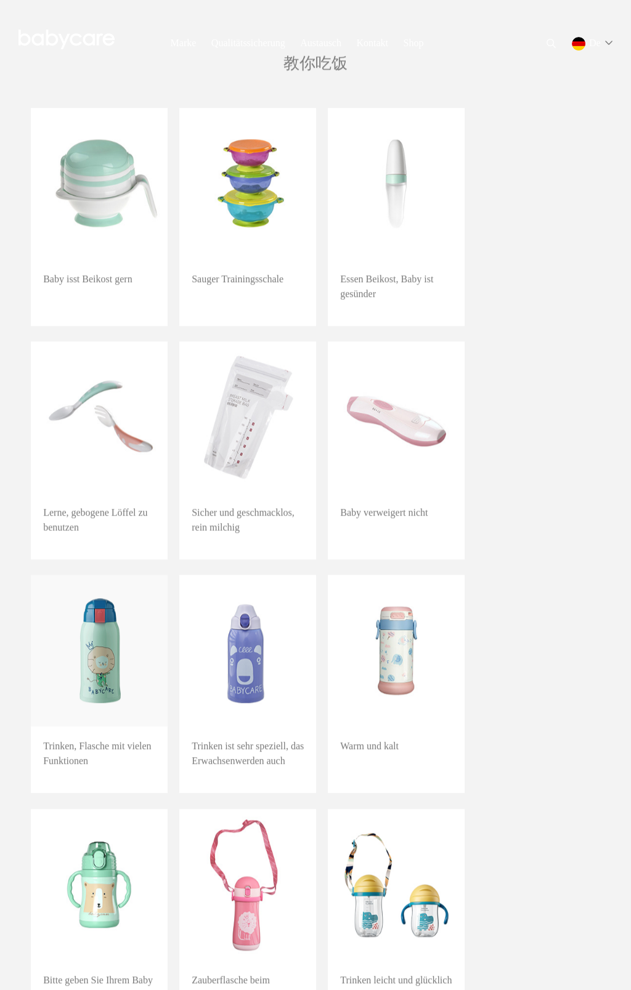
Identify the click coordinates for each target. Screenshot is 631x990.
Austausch (320, 43)
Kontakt (372, 43)
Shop (414, 43)
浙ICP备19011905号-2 (71, 965)
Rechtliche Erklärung (154, 965)
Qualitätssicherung (248, 43)
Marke (184, 43)
